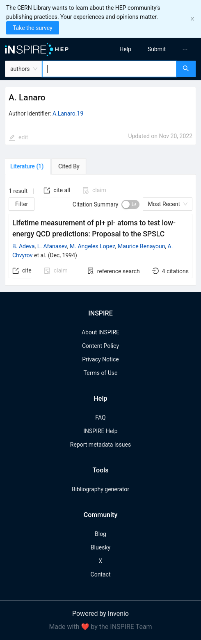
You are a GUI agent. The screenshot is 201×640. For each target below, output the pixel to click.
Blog (100, 534)
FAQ (100, 417)
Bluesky (100, 547)
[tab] (28, 166)
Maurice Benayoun (141, 246)
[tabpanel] (100, 230)
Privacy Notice (100, 359)
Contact (101, 574)
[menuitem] (125, 49)
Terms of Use (101, 373)
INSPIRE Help (100, 431)
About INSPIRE (100, 332)
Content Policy (100, 346)
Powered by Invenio (100, 613)
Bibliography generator (100, 489)
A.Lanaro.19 (68, 113)
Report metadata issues (100, 444)
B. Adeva (23, 246)
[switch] (130, 204)
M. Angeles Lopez (92, 246)
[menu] (153, 49)
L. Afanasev (52, 246)
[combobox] (109, 69)
